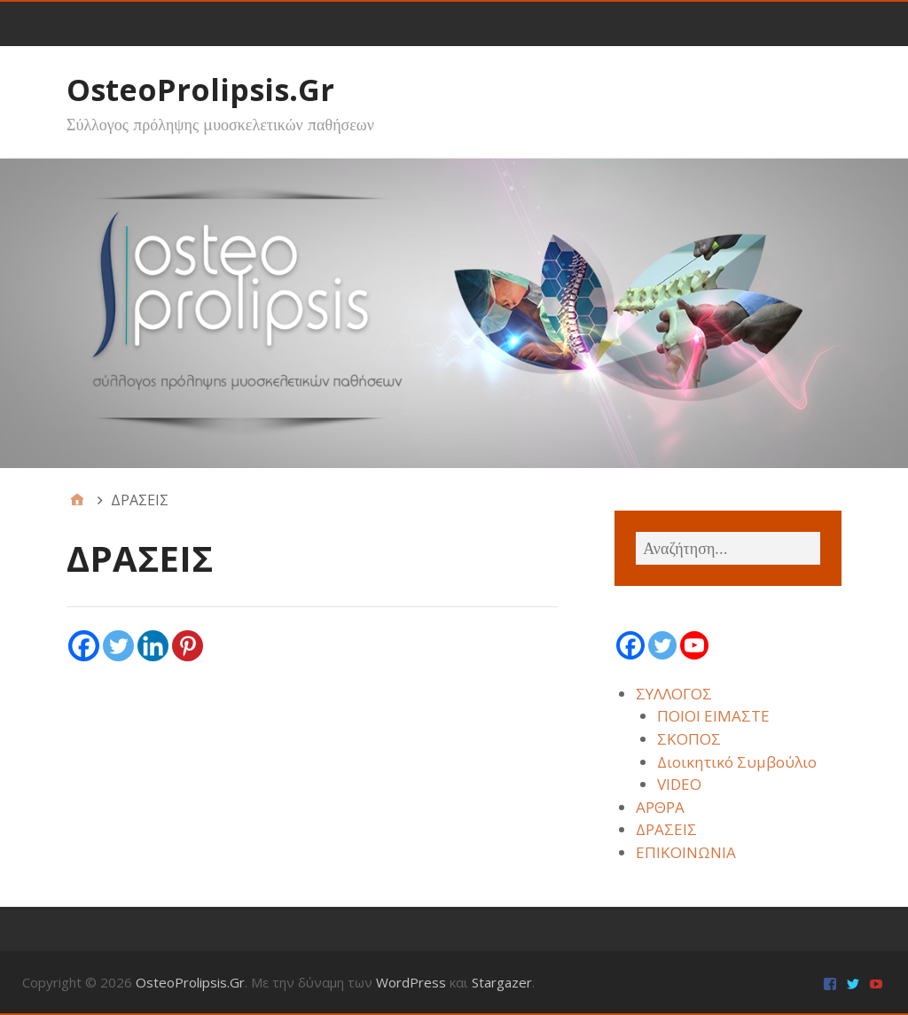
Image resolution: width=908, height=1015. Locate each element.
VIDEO (679, 784)
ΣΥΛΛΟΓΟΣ (674, 693)
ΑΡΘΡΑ (660, 807)
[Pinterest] (187, 645)
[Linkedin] (152, 645)
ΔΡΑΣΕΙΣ (666, 829)
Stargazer (502, 982)
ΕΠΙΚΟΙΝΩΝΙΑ (686, 852)
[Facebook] (83, 645)
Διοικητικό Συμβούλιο (737, 762)
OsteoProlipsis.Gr (200, 89)
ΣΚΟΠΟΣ (689, 739)
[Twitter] (118, 645)
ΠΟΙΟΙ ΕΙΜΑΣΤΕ (713, 716)
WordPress (411, 982)
